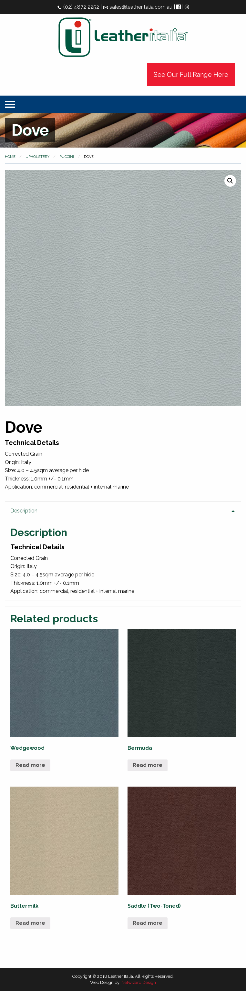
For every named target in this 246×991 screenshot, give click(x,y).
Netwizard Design (138, 982)
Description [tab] (23, 511)
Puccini (66, 157)
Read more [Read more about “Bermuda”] (147, 765)
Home (10, 157)
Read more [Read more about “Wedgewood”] (30, 765)
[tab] (123, 551)
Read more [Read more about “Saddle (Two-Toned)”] (147, 923)
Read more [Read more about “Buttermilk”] (30, 923)
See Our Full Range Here (191, 74)
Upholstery (37, 157)
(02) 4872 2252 (78, 7)
